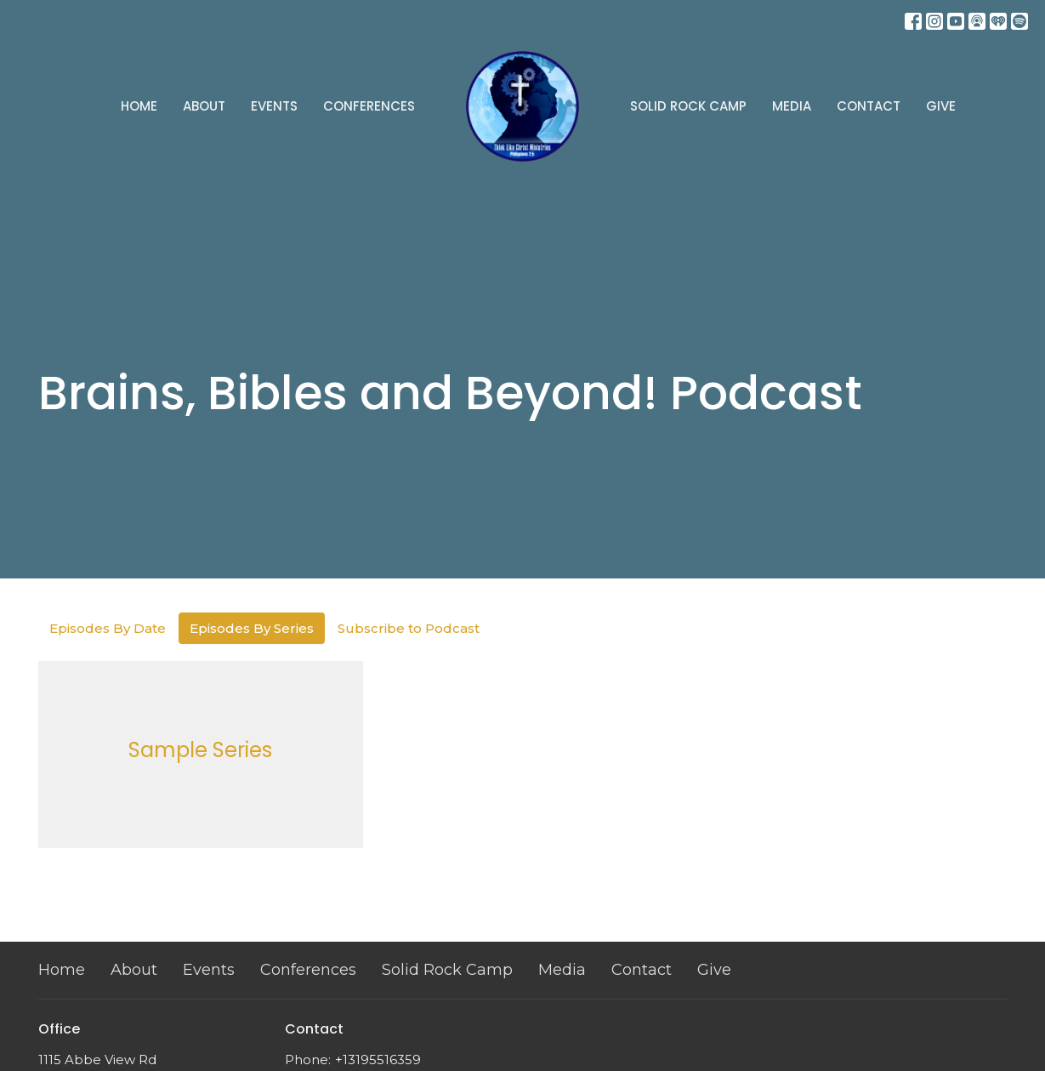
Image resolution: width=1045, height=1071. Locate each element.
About (204, 106)
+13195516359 (378, 1059)
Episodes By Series (252, 628)
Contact (868, 106)
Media (791, 106)
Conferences (369, 106)
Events (274, 106)
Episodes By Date (107, 628)
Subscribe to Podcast (409, 628)
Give (941, 106)
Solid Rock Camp (688, 106)
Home (139, 106)
